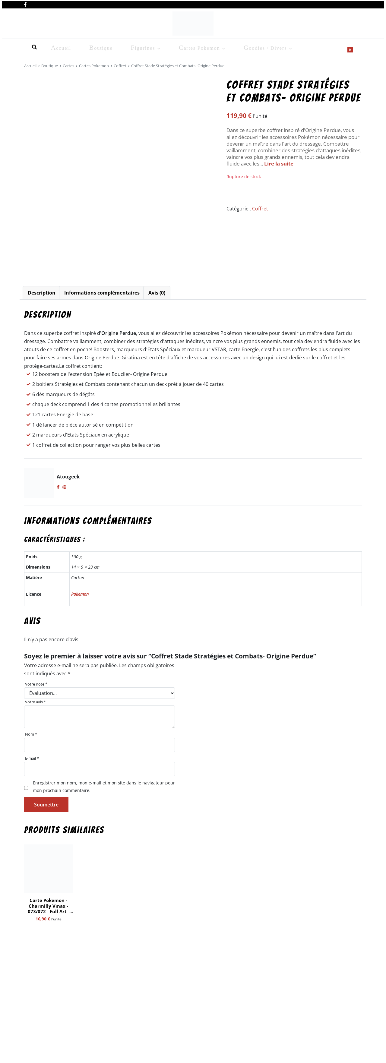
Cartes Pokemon (134, 47)
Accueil (33, 47)
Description (41, 292)
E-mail (32, 758)
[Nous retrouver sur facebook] (25, 4)
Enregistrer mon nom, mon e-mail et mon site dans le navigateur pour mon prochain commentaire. (104, 786)
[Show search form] (354, 47)
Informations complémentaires (102, 292)
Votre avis (35, 702)
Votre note (36, 684)
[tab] (42, 293)
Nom (31, 734)
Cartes (68, 65)
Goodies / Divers (187, 47)
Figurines (90, 47)
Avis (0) (156, 292)
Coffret (120, 65)
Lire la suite (278, 163)
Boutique (60, 47)
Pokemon (80, 594)
